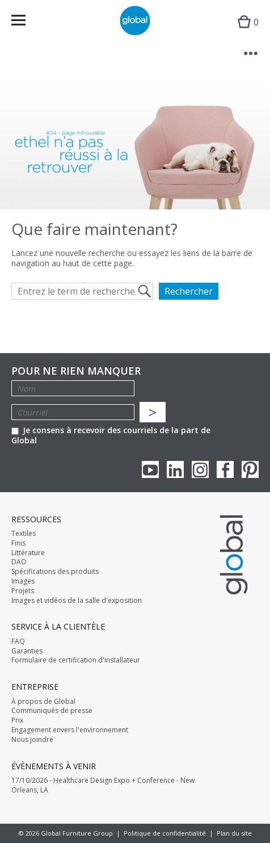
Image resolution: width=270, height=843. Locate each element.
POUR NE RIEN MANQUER (76, 371)
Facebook (225, 469)
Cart (245, 31)
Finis (18, 543)
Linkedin (175, 469)
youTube (150, 469)
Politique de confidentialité (165, 833)
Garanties (27, 651)
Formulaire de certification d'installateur (75, 660)
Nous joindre (32, 739)
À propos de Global (43, 701)
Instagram (200, 469)
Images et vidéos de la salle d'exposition (76, 600)
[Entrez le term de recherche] (82, 291)
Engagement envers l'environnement (69, 730)
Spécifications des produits (55, 571)
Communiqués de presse (51, 710)
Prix (17, 720)
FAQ (18, 641)
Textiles (23, 533)
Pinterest (250, 469)
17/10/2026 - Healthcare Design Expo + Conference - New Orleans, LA (103, 785)
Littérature (28, 552)
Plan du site (234, 833)
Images (23, 581)
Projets (22, 590)
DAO (19, 562)
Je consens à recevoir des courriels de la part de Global (110, 435)
